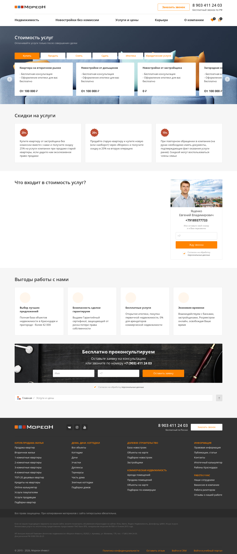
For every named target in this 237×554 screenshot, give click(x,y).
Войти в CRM (179, 550)
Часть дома (78, 477)
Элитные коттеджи (82, 482)
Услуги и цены (127, 20)
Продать (53, 55)
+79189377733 (196, 220)
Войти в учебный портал (208, 550)
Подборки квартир (25, 502)
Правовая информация (207, 447)
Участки (76, 462)
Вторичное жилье (25, 452)
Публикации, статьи (205, 452)
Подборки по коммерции (141, 489)
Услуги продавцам (25, 497)
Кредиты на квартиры (27, 482)
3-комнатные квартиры (28, 467)
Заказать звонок (173, 7)
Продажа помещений (139, 479)
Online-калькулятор (26, 487)
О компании (194, 20)
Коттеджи (77, 452)
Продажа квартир (25, 447)
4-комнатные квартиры (28, 472)
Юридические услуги (158, 55)
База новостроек (136, 447)
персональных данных (199, 255)
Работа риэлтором (204, 489)
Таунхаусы (78, 472)
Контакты (199, 457)
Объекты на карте (137, 452)
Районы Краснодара (205, 467)
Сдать (105, 55)
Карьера (161, 20)
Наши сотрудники (204, 479)
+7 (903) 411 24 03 (138, 363)
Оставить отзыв (155, 550)
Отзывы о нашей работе (208, 494)
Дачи (75, 457)
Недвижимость (27, 20)
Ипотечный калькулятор (208, 462)
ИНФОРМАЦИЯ (202, 442)
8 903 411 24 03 (207, 5)
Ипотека (131, 55)
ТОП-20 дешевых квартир (29, 477)
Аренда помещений (138, 474)
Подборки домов (81, 487)
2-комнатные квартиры (28, 462)
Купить (27, 55)
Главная (27, 398)
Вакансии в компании (206, 484)
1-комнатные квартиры (28, 457)
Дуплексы (77, 467)
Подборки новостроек (139, 457)
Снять (79, 55)
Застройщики (135, 462)
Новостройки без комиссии (77, 20)
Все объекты (79, 447)
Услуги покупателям (26, 492)
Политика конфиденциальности (121, 550)
